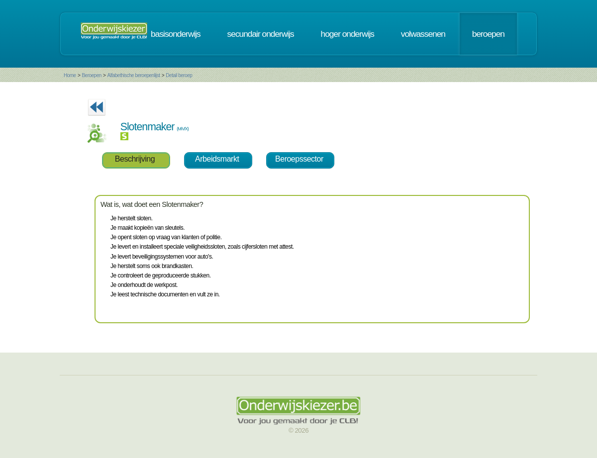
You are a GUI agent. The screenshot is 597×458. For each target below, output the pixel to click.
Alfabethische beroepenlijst (133, 75)
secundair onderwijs (260, 34)
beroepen (488, 34)
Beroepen (91, 75)
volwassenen (423, 34)
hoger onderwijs (347, 34)
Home (70, 75)
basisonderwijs (175, 34)
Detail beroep (179, 75)
